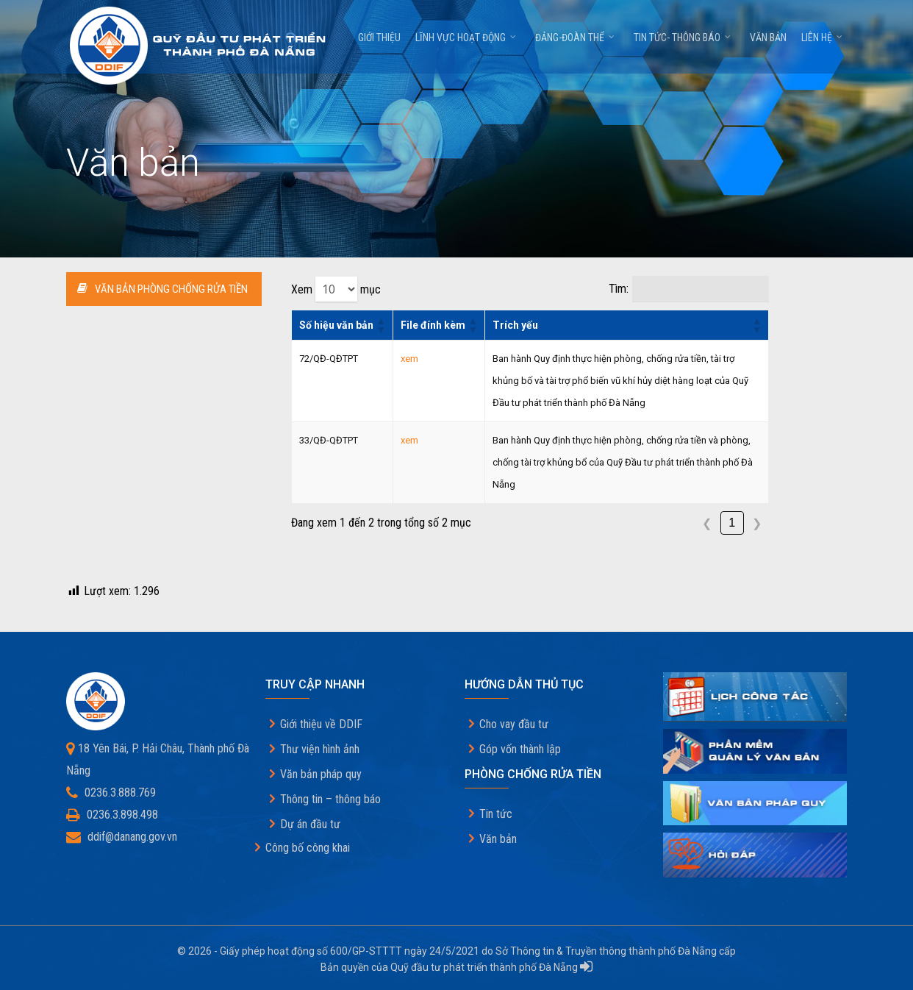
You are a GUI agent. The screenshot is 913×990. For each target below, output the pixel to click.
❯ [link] (757, 523)
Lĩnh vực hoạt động (466, 41)
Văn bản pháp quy (321, 774)
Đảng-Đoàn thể (575, 41)
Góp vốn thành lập (520, 749)
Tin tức (495, 814)
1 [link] (731, 522)
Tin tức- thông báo (683, 41)
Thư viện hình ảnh (319, 749)
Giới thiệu (379, 41)
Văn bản (768, 41)
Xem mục (336, 289)
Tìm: (619, 289)
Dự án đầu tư (310, 824)
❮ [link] (707, 523)
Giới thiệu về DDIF (321, 724)
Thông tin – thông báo (330, 799)
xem (409, 358)
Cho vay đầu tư (513, 724)
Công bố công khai (307, 848)
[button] (380, 325)
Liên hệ (822, 41)
